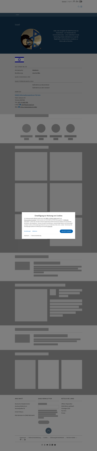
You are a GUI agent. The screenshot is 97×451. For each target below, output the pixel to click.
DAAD (47, 218)
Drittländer (66, 220)
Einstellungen (27, 231)
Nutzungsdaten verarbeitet (30, 220)
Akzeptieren (66, 231)
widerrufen (49, 226)
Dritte (51, 218)
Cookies (54, 218)
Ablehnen (34, 231)
